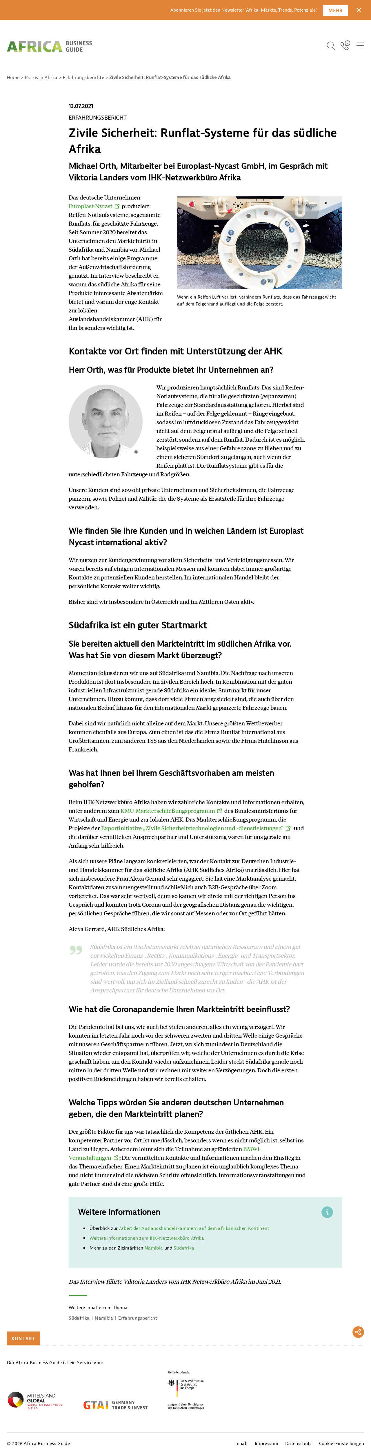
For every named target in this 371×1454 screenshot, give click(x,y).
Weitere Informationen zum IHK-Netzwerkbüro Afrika (147, 1238)
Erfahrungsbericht (137, 1318)
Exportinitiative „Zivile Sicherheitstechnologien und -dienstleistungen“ (192, 828)
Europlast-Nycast (90, 206)
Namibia (154, 1248)
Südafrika (184, 1248)
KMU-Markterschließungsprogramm (168, 810)
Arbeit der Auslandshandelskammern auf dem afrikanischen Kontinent (194, 1228)
